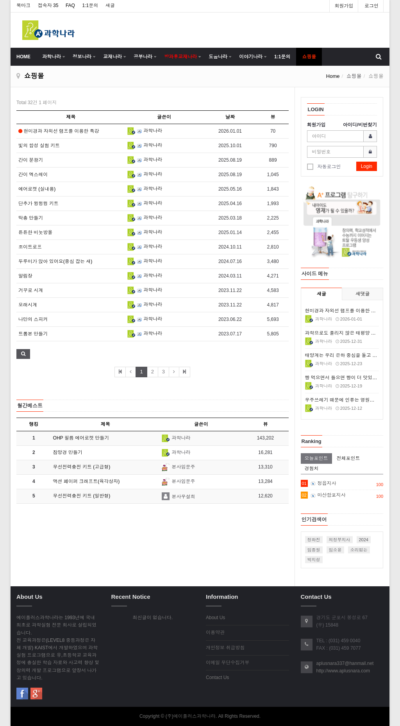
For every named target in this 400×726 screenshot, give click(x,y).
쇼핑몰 (309, 56)
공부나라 (143, 56)
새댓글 (362, 294)
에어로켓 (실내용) (36, 189)
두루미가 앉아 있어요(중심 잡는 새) (55, 261)
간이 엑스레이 (33, 174)
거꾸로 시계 (30, 290)
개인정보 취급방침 (225, 647)
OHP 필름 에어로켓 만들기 (81, 438)
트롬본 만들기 (33, 334)
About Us (215, 617)
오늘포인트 (316, 458)
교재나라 (112, 56)
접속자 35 (48, 5)
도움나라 (218, 56)
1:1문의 (90, 5)
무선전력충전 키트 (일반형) (82, 496)
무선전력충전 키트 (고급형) (82, 467)
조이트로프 (30, 247)
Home (333, 76)
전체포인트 (348, 458)
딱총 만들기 (30, 218)
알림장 (25, 276)
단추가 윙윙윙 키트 (38, 203)
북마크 (23, 5)
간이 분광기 (30, 160)
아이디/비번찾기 (360, 125)
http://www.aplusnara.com (343, 671)
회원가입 (343, 6)
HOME (23, 56)
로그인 (371, 6)
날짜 (230, 117)
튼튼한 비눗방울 (35, 232)
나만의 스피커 (33, 319)
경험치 (312, 468)
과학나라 (51, 56)
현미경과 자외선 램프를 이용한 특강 (58, 131)
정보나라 (82, 56)
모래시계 (27, 305)
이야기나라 (250, 56)
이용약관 (215, 632)
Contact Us (217, 677)
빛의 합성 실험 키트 (39, 145)
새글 (110, 5)
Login (366, 166)
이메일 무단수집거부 (227, 662)
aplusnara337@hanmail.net (345, 663)
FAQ (70, 5)
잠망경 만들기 (67, 452)
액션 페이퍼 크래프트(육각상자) (86, 481)
